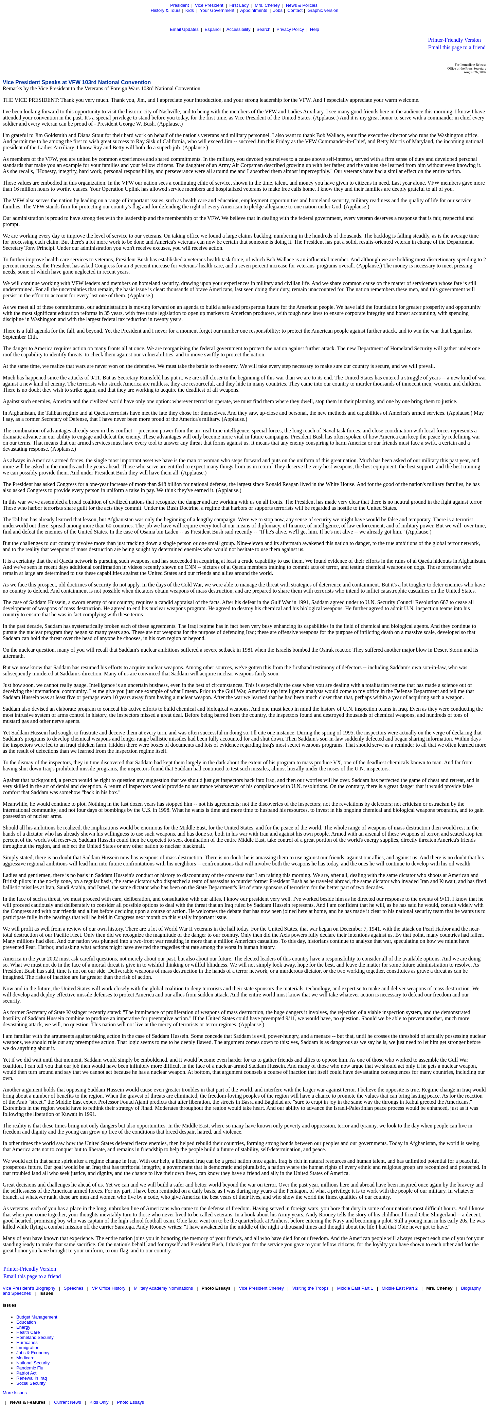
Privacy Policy (290, 29)
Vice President (209, 5)
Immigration (27, 1347)
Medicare (25, 1357)
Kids (189, 10)
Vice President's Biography (29, 1288)
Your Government (217, 10)
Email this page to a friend (457, 47)
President (179, 5)
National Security (33, 1362)
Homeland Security (35, 1337)
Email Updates (184, 29)
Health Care (28, 1332)
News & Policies (302, 5)
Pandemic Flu (29, 1367)
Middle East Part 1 (355, 1288)
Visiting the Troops (310, 1288)
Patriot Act (26, 1373)
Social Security (31, 1383)
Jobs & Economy (33, 1352)
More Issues (15, 1392)
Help (314, 29)
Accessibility (239, 29)
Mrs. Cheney (267, 5)
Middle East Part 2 (400, 1288)
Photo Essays (130, 1402)
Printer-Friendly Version (454, 40)
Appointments (253, 10)
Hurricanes (27, 1342)
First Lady (239, 5)
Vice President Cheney (261, 1288)
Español (213, 29)
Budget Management (36, 1317)
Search (263, 29)
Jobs (278, 10)
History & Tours (166, 10)
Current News (67, 1402)
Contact (295, 10)
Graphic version (322, 10)
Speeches (74, 1288)
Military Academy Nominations (163, 1288)
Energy (23, 1327)
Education (26, 1322)
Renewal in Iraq (31, 1378)
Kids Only (99, 1402)
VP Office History (109, 1288)
